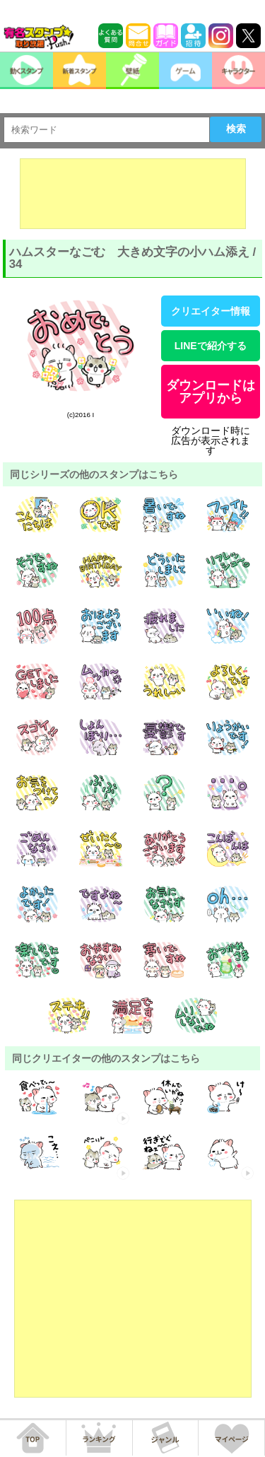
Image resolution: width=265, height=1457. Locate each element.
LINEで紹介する (211, 345)
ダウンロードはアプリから (210, 391)
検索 (236, 128)
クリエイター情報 (210, 311)
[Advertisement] (133, 193)
